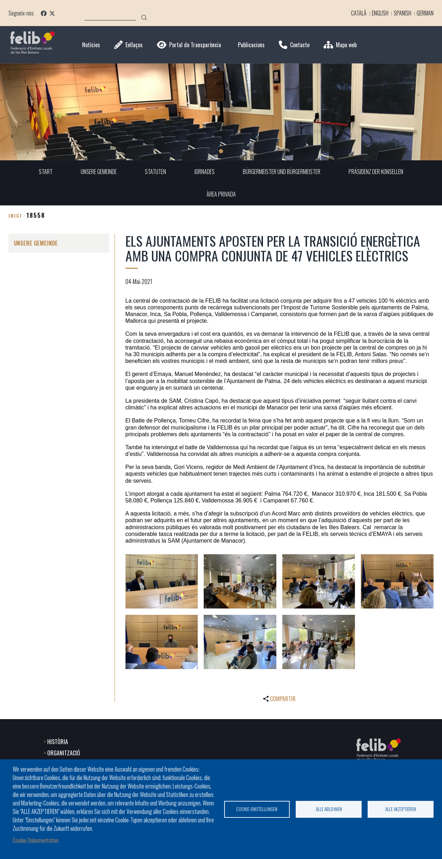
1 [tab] (221, 151)
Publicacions (251, 45)
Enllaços (134, 45)
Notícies (91, 45)
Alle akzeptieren (400, 808)
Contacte (299, 45)
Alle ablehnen (329, 808)
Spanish (401, 13)
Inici (15, 215)
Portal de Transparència (195, 45)
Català (357, 13)
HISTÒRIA (57, 741)
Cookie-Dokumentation (36, 840)
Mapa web (346, 45)
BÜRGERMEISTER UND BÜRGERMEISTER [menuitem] (281, 171)
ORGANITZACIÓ (63, 753)
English (378, 13)
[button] (161, 581)
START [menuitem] (46, 171)
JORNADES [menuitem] (204, 171)
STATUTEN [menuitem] (155, 171)
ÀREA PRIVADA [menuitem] (221, 194)
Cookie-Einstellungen (256, 808)
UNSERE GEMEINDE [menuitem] (99, 171)
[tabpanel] (221, 111)
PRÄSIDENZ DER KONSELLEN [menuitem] (376, 171)
